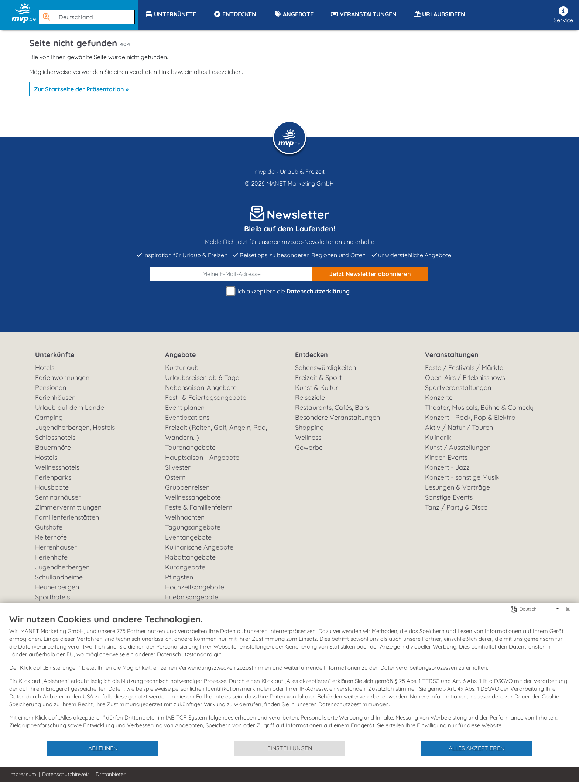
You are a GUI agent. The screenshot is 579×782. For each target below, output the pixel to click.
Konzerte (439, 397)
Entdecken (311, 354)
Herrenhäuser (56, 547)
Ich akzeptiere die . (289, 291)
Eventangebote (188, 537)
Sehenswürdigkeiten (325, 367)
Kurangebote (185, 567)
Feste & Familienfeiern (198, 507)
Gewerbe (309, 447)
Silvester (178, 467)
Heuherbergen (57, 587)
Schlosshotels (55, 437)
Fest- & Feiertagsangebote (205, 397)
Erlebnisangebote (191, 597)
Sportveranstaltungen (458, 387)
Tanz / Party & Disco (456, 507)
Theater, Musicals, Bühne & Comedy (479, 407)
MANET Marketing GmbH (300, 183)
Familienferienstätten (67, 517)
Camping (49, 417)
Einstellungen (289, 748)
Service (563, 15)
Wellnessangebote (193, 497)
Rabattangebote (190, 557)
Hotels (44, 367)
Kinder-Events (446, 457)
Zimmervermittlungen (68, 507)
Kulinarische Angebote (199, 547)
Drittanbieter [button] (111, 774)
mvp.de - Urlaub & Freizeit (289, 171)
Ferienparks (53, 477)
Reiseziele (310, 397)
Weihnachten (185, 517)
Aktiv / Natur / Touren (459, 427)
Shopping (309, 427)
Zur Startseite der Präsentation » (81, 89)
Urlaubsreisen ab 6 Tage (202, 377)
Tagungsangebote (192, 527)
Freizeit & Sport (318, 377)
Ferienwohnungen (62, 377)
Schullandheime (59, 577)
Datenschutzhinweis (66, 774)
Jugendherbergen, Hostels (75, 427)
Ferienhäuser (55, 397)
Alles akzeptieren (476, 748)
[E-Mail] (231, 274)
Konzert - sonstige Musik (462, 477)
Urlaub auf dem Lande (69, 407)
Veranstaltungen (452, 354)
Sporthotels (52, 597)
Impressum (22, 774)
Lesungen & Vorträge (457, 487)
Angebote (180, 354)
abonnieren (370, 273)
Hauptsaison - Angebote (202, 457)
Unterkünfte (54, 354)
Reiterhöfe (51, 537)
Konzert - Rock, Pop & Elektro (470, 417)
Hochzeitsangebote (194, 587)
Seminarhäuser (58, 497)
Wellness (308, 437)
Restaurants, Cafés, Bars (332, 407)
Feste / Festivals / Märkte (464, 367)
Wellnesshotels (57, 467)
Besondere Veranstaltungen (337, 417)
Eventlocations (187, 417)
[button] (88, 13)
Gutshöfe (48, 527)
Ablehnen (102, 748)
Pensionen (50, 387)
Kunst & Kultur (316, 387)
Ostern (175, 477)
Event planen (185, 407)
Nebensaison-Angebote (201, 387)
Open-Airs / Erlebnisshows (465, 377)
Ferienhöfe (51, 557)
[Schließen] (567, 609)
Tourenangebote (190, 447)
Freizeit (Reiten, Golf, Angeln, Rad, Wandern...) (216, 432)
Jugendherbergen (62, 567)
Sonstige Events (449, 497)
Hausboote (52, 487)
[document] (289, 677)
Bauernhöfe (53, 447)
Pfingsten (179, 577)
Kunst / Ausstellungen (458, 447)
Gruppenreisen (187, 487)
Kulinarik (438, 437)
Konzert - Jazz (447, 467)
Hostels (46, 457)
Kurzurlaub (182, 367)
